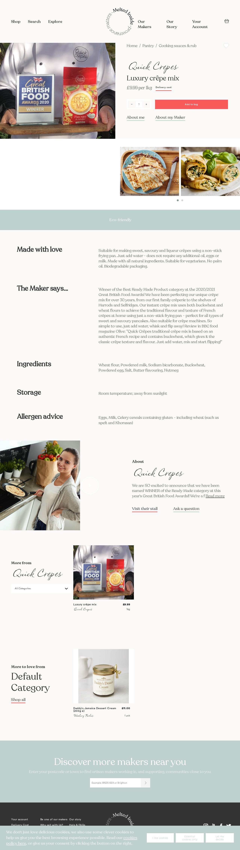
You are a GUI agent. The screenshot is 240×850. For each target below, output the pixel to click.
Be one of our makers (54, 819)
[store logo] (120, 21)
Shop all (18, 699)
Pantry (148, 45)
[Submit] (145, 783)
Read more (215, 496)
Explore (55, 21)
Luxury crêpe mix (85, 604)
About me (136, 117)
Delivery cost (164, 87)
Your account (19, 819)
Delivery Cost (20, 825)
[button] (178, 200)
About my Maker (170, 117)
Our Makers (144, 24)
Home (132, 45)
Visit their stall (145, 508)
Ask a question (186, 508)
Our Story (171, 24)
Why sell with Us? (51, 825)
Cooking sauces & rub (177, 45)
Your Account (200, 24)
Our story (75, 819)
